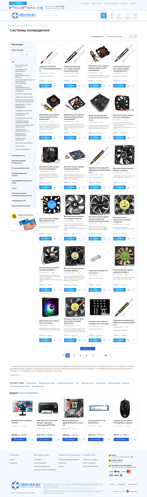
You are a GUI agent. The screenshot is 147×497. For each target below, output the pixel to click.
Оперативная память (65, 383)
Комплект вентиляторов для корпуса (22, 75)
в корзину (20, 439)
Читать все (15, 375)
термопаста (19, 146)
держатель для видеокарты (21, 70)
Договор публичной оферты (45, 470)
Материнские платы (47, 383)
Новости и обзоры (90, 459)
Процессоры (31, 383)
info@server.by (58, 493)
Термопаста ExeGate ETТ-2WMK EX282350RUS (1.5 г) (50, 69)
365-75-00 (31, 8)
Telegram (122, 484)
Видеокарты (101, 383)
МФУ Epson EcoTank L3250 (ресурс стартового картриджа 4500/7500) (47, 423)
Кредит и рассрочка (111, 3)
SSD (77, 383)
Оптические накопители (20, 386)
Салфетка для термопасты (20, 139)
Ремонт (62, 466)
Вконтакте (132, 484)
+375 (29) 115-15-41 (117, 467)
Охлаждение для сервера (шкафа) (22, 122)
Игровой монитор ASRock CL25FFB (21, 422)
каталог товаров (17, 3)
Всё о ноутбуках (89, 463)
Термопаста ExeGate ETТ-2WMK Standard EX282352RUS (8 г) (72, 69)
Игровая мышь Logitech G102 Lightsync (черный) (123, 422)
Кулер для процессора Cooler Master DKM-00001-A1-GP (99, 118)
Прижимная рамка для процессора (24, 126)
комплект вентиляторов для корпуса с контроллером (24, 81)
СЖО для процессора (23, 143)
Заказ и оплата (97, 3)
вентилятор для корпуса (21, 66)
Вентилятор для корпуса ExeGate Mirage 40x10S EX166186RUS (99, 68)
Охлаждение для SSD (23, 111)
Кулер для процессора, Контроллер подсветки (24, 100)
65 (106, 355)
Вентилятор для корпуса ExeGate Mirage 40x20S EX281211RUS (49, 117)
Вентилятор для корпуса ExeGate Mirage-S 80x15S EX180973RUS (74, 117)
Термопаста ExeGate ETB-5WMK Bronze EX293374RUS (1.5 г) (99, 170)
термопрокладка (22, 149)
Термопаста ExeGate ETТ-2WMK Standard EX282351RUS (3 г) (121, 69)
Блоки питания (114, 383)
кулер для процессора (24, 97)
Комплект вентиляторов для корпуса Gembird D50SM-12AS (73, 321)
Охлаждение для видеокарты (22, 114)
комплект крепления (23, 94)
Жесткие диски (87, 383)
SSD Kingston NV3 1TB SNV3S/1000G (96, 422)
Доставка (124, 3)
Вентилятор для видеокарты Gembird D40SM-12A (121, 220)
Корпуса (126, 383)
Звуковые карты (38, 386)
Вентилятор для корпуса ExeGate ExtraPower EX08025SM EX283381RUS (99, 219)
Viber (112, 484)
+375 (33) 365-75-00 (129, 467)
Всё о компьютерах (90, 466)
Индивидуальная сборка (69, 459)
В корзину (45, 85)
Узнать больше (22, 217)
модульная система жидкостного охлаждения (23, 106)
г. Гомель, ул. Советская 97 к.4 (54, 8)
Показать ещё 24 (87, 348)
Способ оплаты (40, 463)
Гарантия (62, 463)
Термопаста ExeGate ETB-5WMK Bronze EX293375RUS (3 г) (124, 323)
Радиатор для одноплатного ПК (22, 130)
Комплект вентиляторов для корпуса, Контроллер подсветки (23, 88)
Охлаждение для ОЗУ (23, 118)
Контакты (133, 3)
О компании (85, 3)
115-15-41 (18, 8)
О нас (12, 459)
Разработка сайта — (119, 491)
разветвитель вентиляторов (20, 134)
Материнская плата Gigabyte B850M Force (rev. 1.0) (72, 423)
